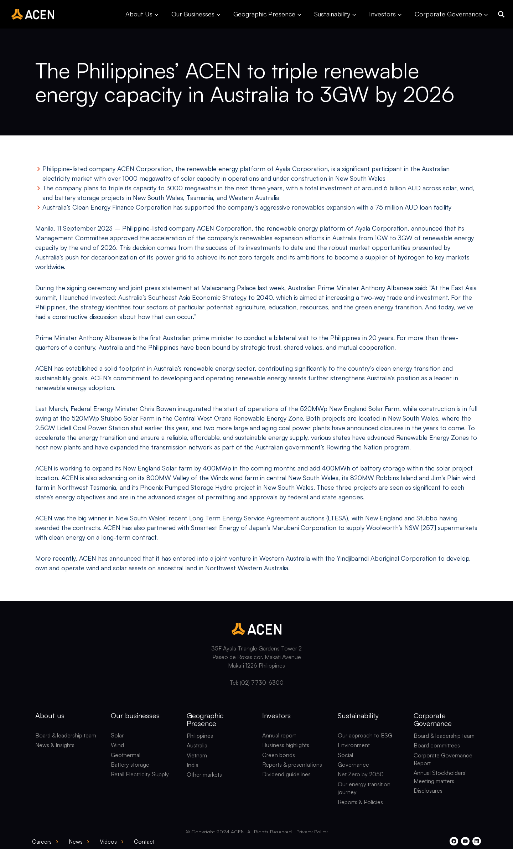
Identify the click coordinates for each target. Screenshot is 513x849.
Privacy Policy (312, 832)
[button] (501, 14)
